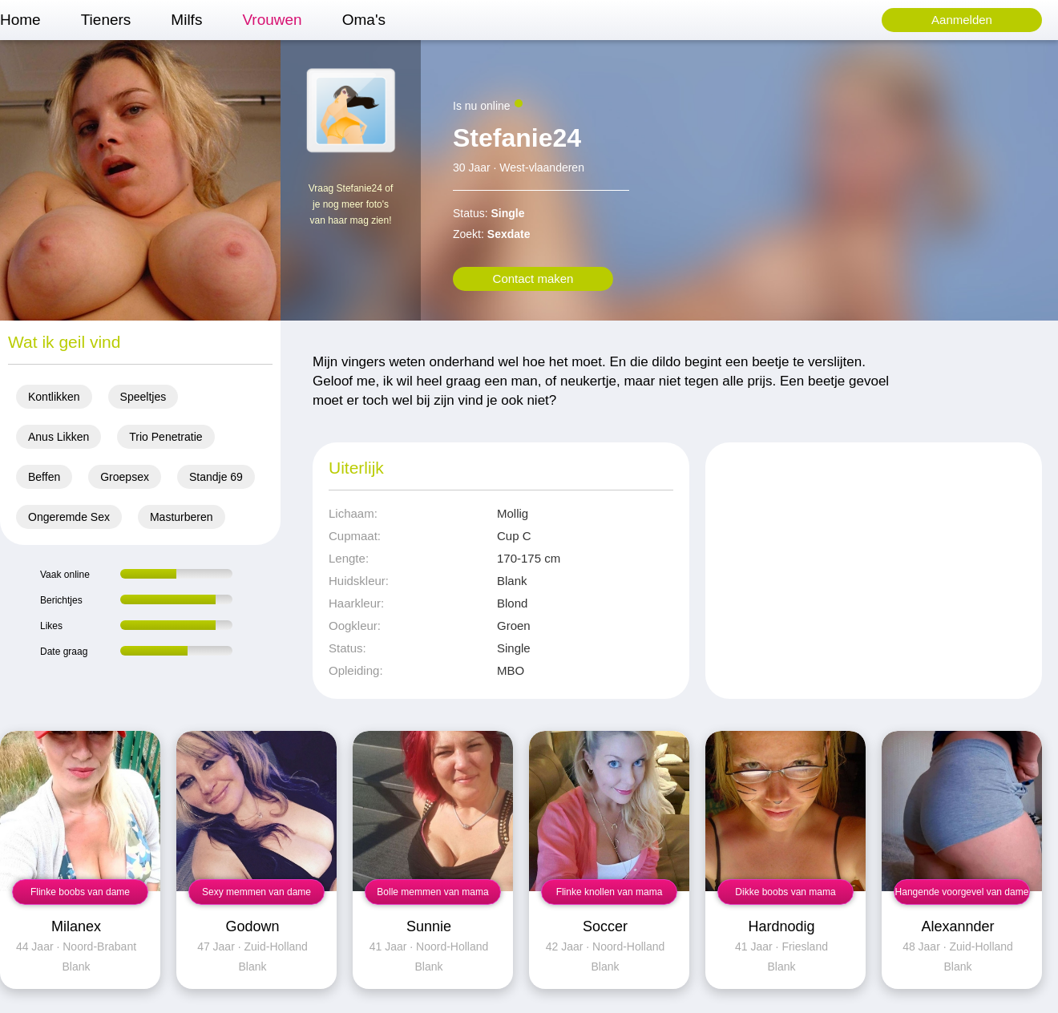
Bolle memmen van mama (432, 892)
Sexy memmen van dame (256, 892)
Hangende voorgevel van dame (962, 892)
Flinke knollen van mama (609, 892)
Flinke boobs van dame (80, 892)
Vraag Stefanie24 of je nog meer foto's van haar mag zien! (351, 204)
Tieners (106, 19)
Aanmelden (961, 19)
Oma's (364, 19)
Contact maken (533, 278)
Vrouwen (271, 19)
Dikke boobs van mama (785, 892)
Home (20, 19)
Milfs (186, 19)
